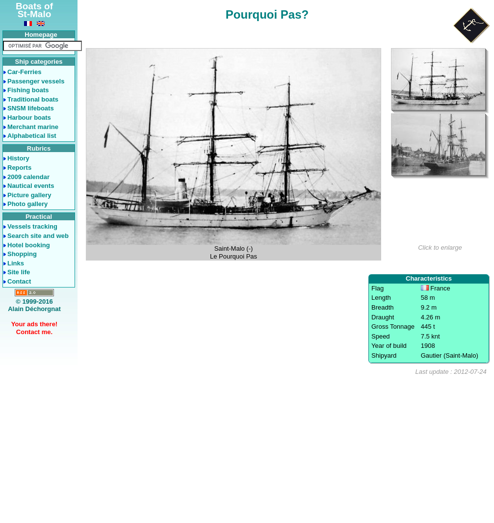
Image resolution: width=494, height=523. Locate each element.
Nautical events (30, 185)
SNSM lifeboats (30, 108)
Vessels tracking (32, 226)
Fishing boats (28, 90)
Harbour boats (29, 117)
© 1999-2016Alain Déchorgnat (34, 305)
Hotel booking (28, 245)
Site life (18, 272)
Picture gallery (29, 195)
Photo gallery (27, 204)
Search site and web (38, 235)
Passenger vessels (35, 81)
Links (15, 263)
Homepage (41, 34)
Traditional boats (32, 99)
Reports (19, 167)
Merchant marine (32, 127)
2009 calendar (28, 177)
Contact (19, 281)
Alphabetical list (31, 135)
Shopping (22, 254)
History (18, 158)
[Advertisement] (285, 449)
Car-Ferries (24, 72)
